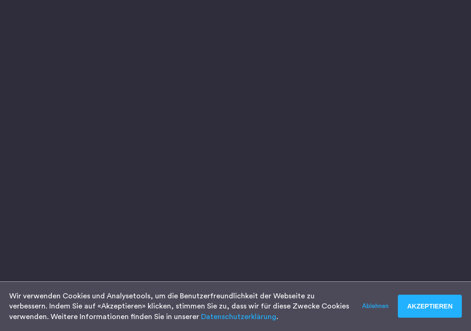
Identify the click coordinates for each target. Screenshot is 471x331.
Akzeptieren (430, 306)
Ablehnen (375, 306)
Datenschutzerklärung (238, 316)
